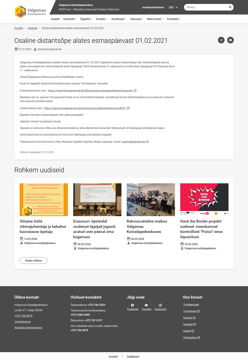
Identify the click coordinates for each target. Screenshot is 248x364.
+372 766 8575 (23, 315)
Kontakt (187, 317)
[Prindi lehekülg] (230, 40)
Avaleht (55, 19)
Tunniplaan (189, 311)
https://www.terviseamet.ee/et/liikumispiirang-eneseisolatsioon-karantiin (92, 90)
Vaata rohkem (33, 260)
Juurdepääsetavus (153, 7)
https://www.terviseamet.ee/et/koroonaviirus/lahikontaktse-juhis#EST (87, 108)
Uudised (32, 28)
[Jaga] (221, 40)
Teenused (137, 19)
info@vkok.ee (22, 321)
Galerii (187, 331)
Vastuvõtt (70, 19)
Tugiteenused (191, 304)
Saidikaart (133, 356)
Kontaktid (174, 19)
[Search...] (230, 7)
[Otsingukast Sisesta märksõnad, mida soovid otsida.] (209, 7)
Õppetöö (86, 19)
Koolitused (119, 19)
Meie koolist (155, 19)
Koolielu (102, 19)
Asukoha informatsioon (28, 327)
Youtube (146, 307)
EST (173, 8)
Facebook (132, 307)
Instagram (161, 307)
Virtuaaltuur (190, 337)
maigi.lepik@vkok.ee (135, 141)
